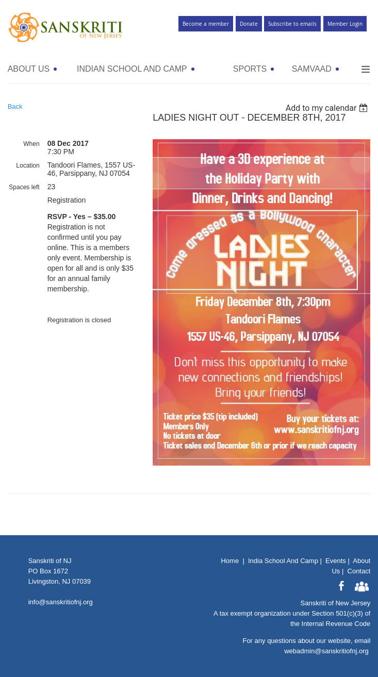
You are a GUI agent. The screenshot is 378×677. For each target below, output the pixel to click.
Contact (359, 571)
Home (230, 561)
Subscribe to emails (292, 24)
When (31, 143)
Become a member (206, 24)
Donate (249, 24)
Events (335, 561)
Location (27, 165)
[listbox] (328, 108)
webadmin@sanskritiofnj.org (326, 651)
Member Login (345, 24)
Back (15, 106)
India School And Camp (283, 561)
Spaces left (24, 187)
